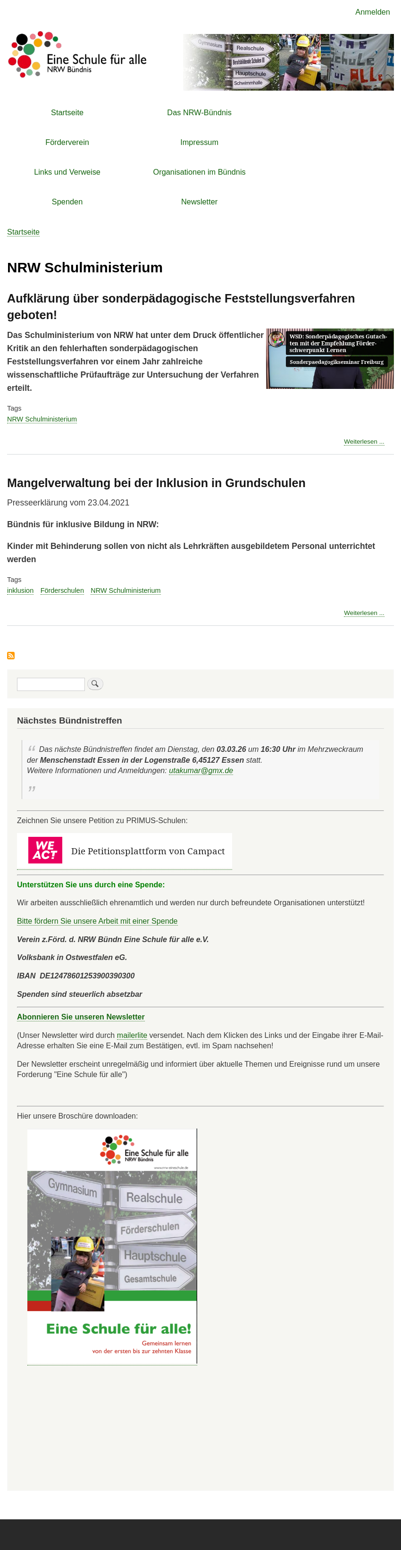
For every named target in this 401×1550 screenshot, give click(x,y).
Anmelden (372, 12)
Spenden (67, 201)
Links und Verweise (67, 172)
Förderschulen (62, 590)
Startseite (67, 112)
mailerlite (132, 1035)
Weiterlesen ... (364, 442)
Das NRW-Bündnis (199, 112)
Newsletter (199, 201)
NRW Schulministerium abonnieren (11, 656)
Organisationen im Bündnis (199, 172)
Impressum (199, 142)
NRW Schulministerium (42, 419)
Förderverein (67, 142)
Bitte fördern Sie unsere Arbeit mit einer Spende (97, 921)
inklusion (20, 590)
